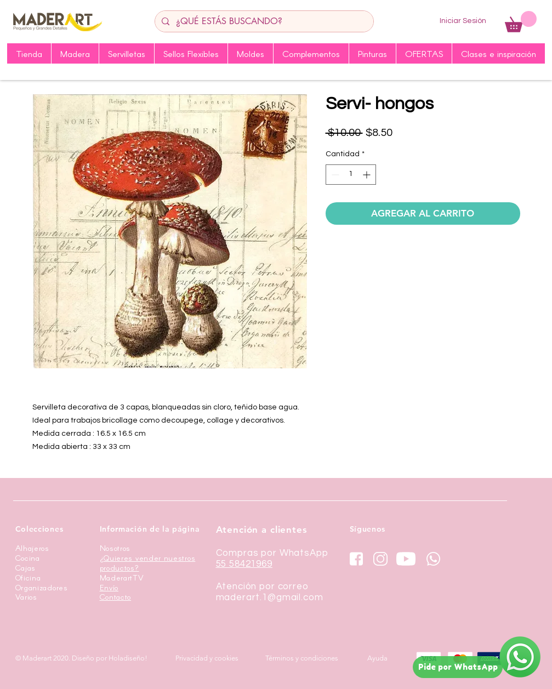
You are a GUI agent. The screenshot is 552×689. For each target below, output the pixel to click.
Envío (109, 587)
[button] (521, 21)
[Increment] (367, 174)
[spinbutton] (351, 174)
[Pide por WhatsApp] (458, 667)
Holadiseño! (128, 658)
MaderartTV (122, 577)
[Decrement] (334, 174)
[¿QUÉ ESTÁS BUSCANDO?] (263, 21)
